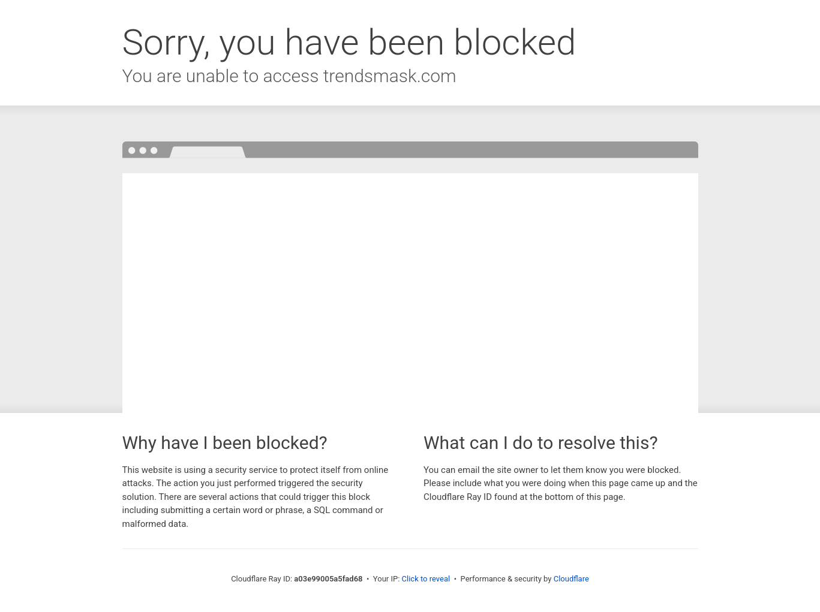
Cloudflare (571, 578)
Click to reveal (426, 578)
